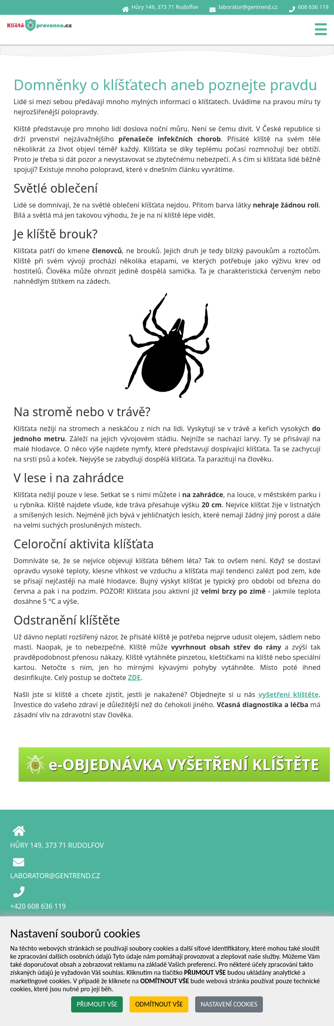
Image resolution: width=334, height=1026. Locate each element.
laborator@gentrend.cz (248, 7)
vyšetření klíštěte (288, 694)
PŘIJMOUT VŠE (97, 1004)
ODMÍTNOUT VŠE (159, 1004)
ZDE (134, 677)
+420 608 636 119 (38, 906)
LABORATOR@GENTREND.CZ (55, 875)
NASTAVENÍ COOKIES (229, 1004)
